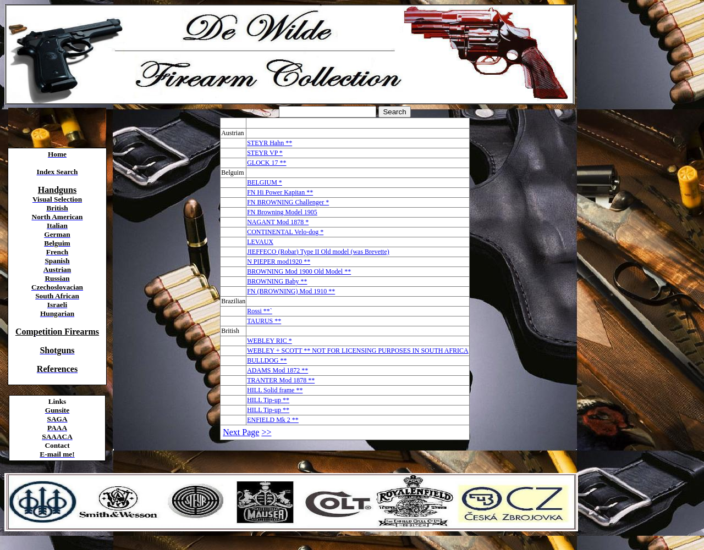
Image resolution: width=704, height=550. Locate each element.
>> (266, 432)
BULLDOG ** (267, 360)
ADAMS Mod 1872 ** (277, 370)
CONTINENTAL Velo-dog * (285, 232)
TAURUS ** (264, 321)
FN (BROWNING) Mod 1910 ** (291, 291)
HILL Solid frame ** (274, 390)
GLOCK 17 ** (266, 162)
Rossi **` (259, 311)
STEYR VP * (265, 153)
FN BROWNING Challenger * (288, 202)
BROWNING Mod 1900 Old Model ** (299, 271)
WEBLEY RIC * (269, 341)
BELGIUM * (264, 182)
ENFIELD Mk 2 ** (273, 420)
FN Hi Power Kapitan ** (280, 192)
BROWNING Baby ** (277, 281)
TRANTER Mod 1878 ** (281, 380)
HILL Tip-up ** (268, 400)
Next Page (241, 432)
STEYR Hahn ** (269, 143)
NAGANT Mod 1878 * (278, 222)
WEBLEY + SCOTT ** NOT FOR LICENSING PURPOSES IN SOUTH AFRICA (358, 350)
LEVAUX (260, 242)
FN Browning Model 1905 (282, 212)
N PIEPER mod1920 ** (278, 261)
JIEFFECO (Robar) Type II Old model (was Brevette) (318, 251)
